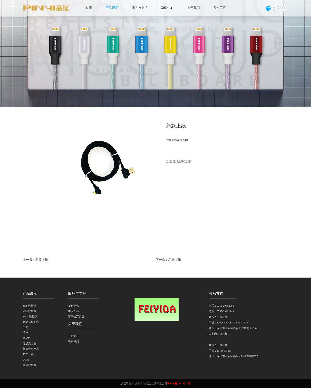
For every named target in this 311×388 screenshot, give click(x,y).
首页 (89, 7)
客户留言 (219, 7)
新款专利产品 (31, 348)
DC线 (26, 359)
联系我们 (73, 341)
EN (275, 8)
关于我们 (193, 7)
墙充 (25, 332)
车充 (25, 327)
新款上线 (41, 259)
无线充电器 (29, 343)
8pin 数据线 (29, 305)
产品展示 (112, 7)
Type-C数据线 (31, 321)
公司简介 (73, 336)
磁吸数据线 (29, 311)
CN (268, 8)
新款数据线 (29, 365)
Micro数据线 (30, 316)
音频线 (27, 338)
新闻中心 (167, 7)
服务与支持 (140, 7)
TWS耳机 (28, 354)
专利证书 (73, 305)
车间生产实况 (76, 316)
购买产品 (73, 311)
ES (283, 8)
